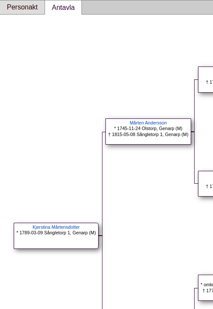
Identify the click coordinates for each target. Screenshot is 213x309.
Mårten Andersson (148, 122)
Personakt (22, 7)
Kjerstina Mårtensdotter (56, 227)
